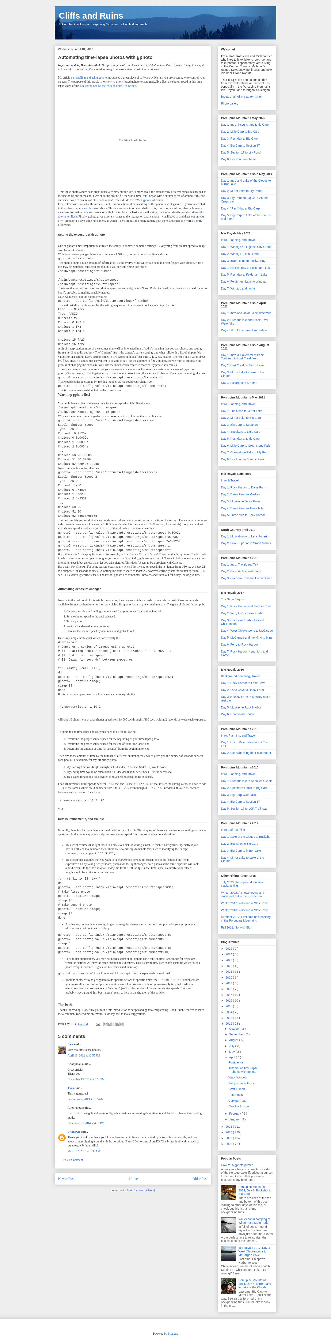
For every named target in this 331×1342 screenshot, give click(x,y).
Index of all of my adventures (241, 96)
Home (133, 1179)
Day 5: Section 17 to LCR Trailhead (244, 808)
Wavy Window (237, 1077)
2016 (229, 1000)
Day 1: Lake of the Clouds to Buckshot (246, 836)
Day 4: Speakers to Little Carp (240, 431)
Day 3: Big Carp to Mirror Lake (241, 850)
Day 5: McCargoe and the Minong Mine (247, 637)
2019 (229, 983)
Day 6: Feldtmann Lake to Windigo (243, 281)
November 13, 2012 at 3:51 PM (86, 1079)
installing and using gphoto (91, 77)
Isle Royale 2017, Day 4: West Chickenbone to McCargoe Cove (255, 1251)
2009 (229, 1138)
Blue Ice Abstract (239, 1106)
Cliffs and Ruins (91, 15)
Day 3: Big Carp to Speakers (239, 424)
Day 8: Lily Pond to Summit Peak (242, 459)
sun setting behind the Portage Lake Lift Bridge (108, 85)
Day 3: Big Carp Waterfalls (238, 795)
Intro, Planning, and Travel (238, 240)
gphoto (147, 200)
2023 (229, 960)
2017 (229, 995)
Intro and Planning (233, 829)
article (87, 208)
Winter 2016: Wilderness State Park (244, 910)
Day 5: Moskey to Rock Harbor (241, 707)
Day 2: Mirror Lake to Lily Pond (241, 191)
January (234, 1119)
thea (70, 1044)
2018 (229, 989)
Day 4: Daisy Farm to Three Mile (242, 508)
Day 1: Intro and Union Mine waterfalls (246, 313)
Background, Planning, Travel (240, 676)
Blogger (172, 1333)
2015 (229, 1006)
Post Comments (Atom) (141, 1190)
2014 (229, 1012)
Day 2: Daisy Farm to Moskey (240, 494)
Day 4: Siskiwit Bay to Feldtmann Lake (246, 267)
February (235, 1113)
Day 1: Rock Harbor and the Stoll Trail (246, 606)
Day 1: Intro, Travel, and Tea (239, 564)
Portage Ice (236, 1062)
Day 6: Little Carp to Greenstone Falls (245, 445)
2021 (229, 971)
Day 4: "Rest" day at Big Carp (240, 208)
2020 (229, 977)
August (234, 1040)
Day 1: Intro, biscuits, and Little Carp (245, 124)
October (234, 1028)
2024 (229, 954)
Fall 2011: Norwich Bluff (236, 927)
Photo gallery (229, 103)
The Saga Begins (232, 599)
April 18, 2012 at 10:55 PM (84, 1055)
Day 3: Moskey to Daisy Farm (240, 501)
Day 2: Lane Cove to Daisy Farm (242, 690)
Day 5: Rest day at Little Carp (240, 438)
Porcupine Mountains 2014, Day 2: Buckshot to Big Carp (255, 1190)
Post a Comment (73, 1159)
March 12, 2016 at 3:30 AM (84, 1151)
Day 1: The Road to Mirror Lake (241, 411)
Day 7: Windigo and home (238, 288)
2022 (229, 966)
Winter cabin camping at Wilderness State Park (254, 1220)
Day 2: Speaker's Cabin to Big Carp (244, 788)
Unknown (74, 1131)
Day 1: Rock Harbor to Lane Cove (243, 683)
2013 (229, 1018)
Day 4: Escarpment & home (239, 383)
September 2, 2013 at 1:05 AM (86, 1099)
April (232, 1057)
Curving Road (237, 1100)
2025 (229, 948)
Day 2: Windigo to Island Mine (240, 254)
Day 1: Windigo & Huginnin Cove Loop (246, 247)
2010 (229, 1132)
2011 (229, 1126)
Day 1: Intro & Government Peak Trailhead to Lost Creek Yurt (242, 356)
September (236, 1034)
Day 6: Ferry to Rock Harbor (239, 644)
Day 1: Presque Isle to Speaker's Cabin (247, 781)
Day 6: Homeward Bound (237, 714)
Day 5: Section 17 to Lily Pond (241, 152)
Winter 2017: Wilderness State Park (244, 903)
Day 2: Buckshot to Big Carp (239, 843)
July (232, 1046)
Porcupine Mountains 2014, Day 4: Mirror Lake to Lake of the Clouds (255, 1283)
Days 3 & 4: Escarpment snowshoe (244, 330)
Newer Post (66, 1179)
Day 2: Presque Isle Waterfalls (241, 571)
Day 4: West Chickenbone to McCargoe (247, 630)
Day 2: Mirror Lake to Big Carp (241, 417)
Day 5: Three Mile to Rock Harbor (243, 515)
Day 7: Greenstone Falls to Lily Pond (245, 452)
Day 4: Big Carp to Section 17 (240, 145)
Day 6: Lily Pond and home (238, 159)
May (232, 1051)
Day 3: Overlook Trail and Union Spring (246, 578)
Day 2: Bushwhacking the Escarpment (246, 753)
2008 (229, 1144)
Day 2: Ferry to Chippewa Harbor (242, 613)
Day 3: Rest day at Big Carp (239, 138)
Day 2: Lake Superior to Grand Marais (246, 543)
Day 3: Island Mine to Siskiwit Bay (243, 260)
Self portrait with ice (241, 1083)
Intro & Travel (230, 480)
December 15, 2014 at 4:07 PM (86, 1123)
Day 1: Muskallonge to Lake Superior (245, 536)
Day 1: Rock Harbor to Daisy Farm (243, 487)
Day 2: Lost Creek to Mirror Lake (242, 365)
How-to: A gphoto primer (237, 1165)
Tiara (71, 1088)
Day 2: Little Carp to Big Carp (240, 131)
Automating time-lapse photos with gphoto (243, 1069)
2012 (229, 1023)
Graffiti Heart (236, 1089)
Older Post (200, 1179)
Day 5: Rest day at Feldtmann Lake (244, 274)
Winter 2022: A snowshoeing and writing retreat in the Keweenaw (242, 894)
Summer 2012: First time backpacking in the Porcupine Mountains (246, 918)
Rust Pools (235, 1094)
